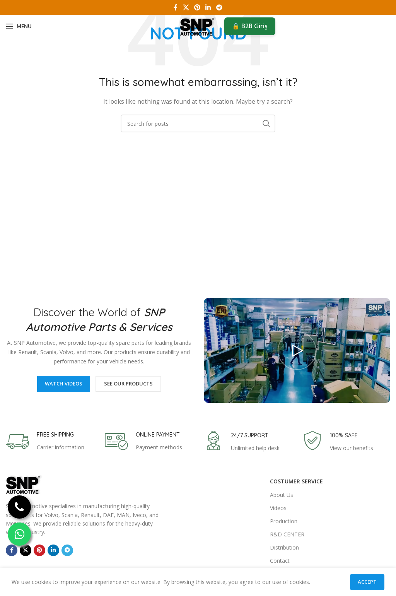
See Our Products (128, 383)
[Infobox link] (45, 441)
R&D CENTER (287, 534)
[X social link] (185, 7)
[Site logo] (198, 25)
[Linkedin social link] (208, 7)
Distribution (284, 547)
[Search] (198, 123)
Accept (367, 581)
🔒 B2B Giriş (250, 26)
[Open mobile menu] (19, 26)
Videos (278, 508)
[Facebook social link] (175, 7)
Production (283, 521)
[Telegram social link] (219, 7)
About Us (281, 494)
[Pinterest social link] (197, 7)
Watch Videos (63, 383)
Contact (280, 560)
